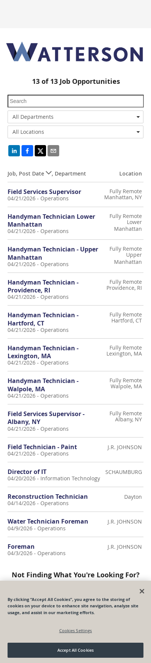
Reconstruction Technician (48, 496)
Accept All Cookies (75, 650)
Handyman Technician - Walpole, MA (43, 385)
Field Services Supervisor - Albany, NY (46, 418)
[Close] (142, 591)
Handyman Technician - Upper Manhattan (53, 253)
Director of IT (27, 472)
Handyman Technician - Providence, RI (43, 286)
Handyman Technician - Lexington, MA (43, 352)
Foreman (21, 546)
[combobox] (75, 116)
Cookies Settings (75, 630)
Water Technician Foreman (48, 521)
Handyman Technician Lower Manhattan (51, 220)
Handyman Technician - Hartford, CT (43, 319)
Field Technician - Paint (42, 447)
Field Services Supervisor (44, 192)
